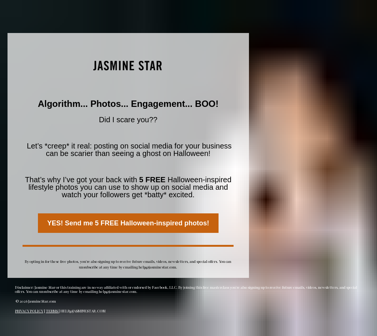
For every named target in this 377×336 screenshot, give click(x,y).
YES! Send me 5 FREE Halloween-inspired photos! (128, 223)
